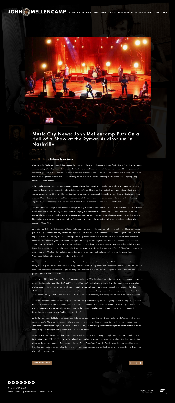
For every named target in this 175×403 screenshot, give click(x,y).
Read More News (42, 363)
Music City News (39, 159)
